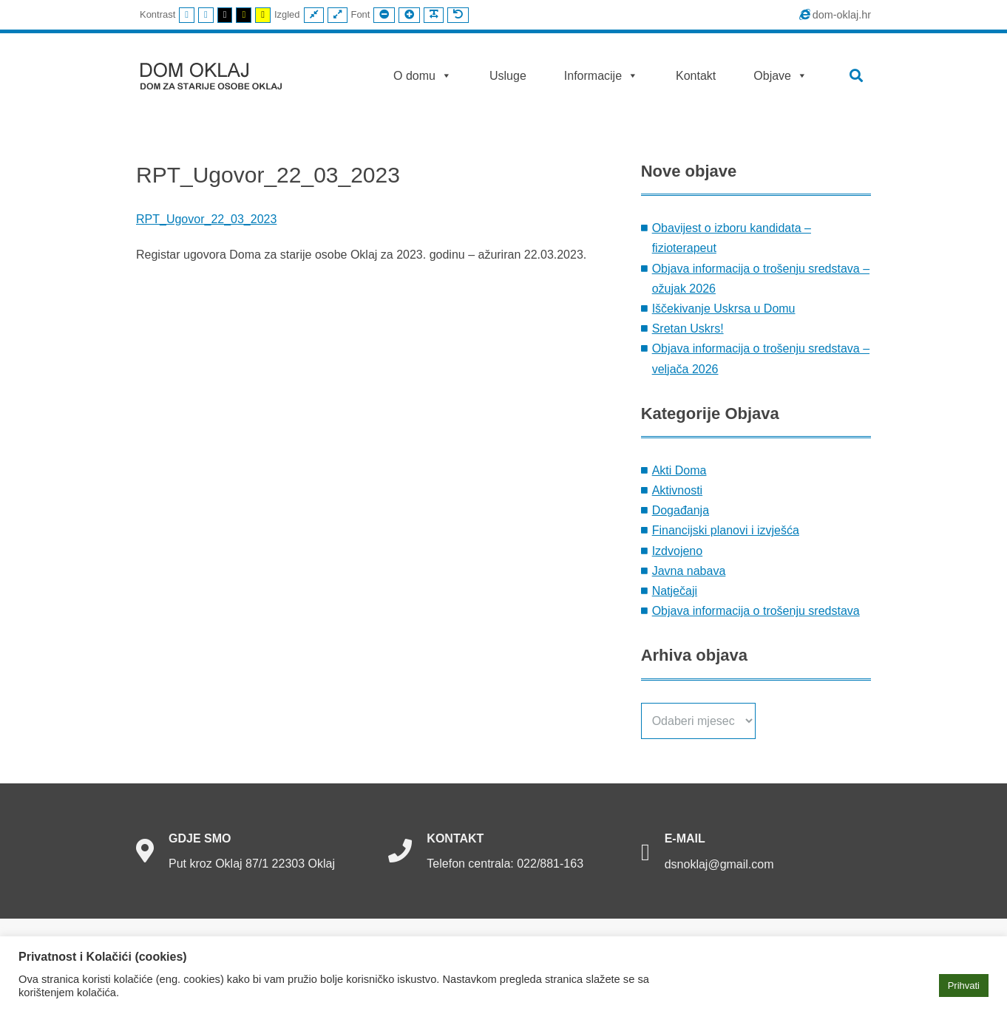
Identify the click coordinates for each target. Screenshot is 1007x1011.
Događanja (680, 510)
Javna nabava (689, 571)
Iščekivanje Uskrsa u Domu (724, 308)
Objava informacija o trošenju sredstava (756, 611)
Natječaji (674, 591)
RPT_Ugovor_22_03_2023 (206, 219)
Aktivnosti (677, 490)
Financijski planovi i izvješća (725, 530)
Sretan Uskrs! (688, 328)
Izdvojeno (677, 551)
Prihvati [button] (964, 985)
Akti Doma (679, 470)
